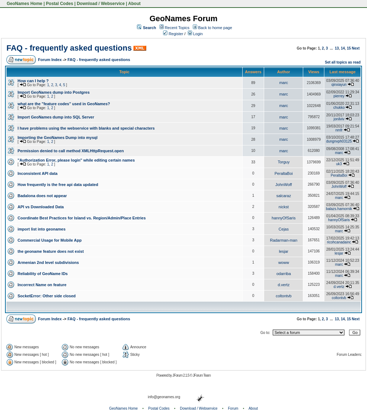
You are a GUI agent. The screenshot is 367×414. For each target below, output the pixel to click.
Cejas (283, 229)
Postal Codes (59, 3)
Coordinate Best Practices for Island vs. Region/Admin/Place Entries (82, 218)
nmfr (339, 130)
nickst (283, 207)
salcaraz (283, 196)
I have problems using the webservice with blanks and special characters (86, 128)
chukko (339, 108)
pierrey (339, 96)
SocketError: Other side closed (47, 296)
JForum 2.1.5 (181, 375)
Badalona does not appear (42, 196)
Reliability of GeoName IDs (43, 273)
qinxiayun (339, 85)
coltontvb (283, 296)
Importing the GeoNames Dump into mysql (57, 137)
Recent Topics (177, 27)
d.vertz (284, 285)
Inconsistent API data (37, 173)
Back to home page (215, 27)
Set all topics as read (343, 62)
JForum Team (202, 375)
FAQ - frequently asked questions (69, 47)
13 (337, 48)
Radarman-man (283, 240)
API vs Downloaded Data (41, 207)
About (134, 3)
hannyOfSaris (284, 218)
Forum (233, 408)
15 (349, 48)
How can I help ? (33, 81)
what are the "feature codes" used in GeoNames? (64, 104)
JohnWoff (283, 184)
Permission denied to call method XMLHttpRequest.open (71, 151)
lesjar (283, 251)
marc (283, 82)
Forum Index (50, 59)
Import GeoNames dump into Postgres (54, 92)
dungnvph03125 (339, 141)
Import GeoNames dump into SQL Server (56, 117)
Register (173, 34)
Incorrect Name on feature (42, 285)
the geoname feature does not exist (51, 251)
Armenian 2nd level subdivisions (48, 262)
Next (356, 48)
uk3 (339, 164)
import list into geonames (42, 229)
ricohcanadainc (339, 242)
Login (195, 34)
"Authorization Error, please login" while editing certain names (76, 160)
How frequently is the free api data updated (58, 184)
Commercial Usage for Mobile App (50, 240)
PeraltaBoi (284, 173)
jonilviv (339, 119)
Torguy (284, 162)
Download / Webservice (101, 3)
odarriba (283, 273)
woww (283, 262)
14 (343, 48)
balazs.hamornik (339, 209)
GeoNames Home (23, 3)
